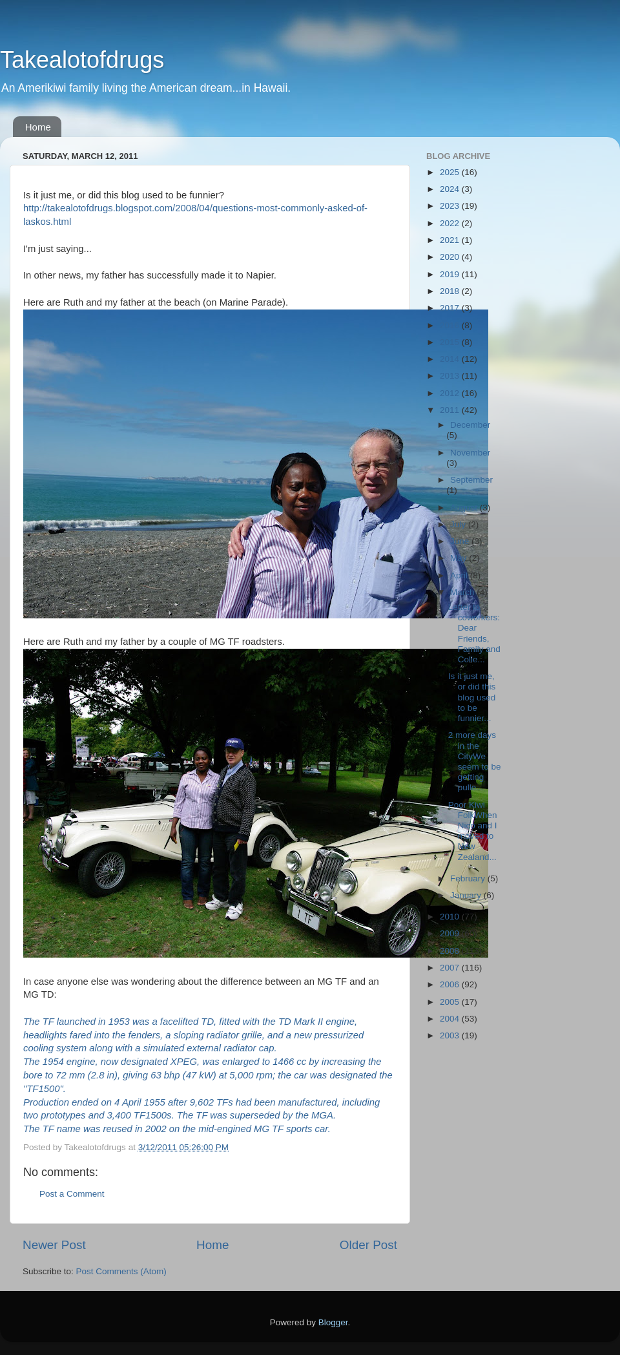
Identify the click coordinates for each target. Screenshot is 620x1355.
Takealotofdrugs (82, 60)
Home (38, 126)
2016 (451, 325)
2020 (451, 257)
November (470, 452)
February (469, 878)
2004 (451, 1019)
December (470, 425)
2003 (451, 1035)
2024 (451, 189)
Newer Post (54, 1245)
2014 (451, 359)
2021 (451, 240)
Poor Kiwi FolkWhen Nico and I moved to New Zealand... (472, 831)
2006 (451, 984)
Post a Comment (72, 1194)
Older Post (368, 1245)
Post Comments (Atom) (121, 1271)
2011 (451, 410)
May (459, 558)
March (463, 592)
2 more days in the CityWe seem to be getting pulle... (474, 761)
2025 (451, 172)
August (465, 507)
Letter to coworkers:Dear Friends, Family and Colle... (474, 633)
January (467, 895)
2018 (451, 291)
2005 (451, 1002)
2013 (451, 376)
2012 (451, 393)
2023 (451, 206)
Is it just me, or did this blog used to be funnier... (472, 697)
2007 (451, 967)
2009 (451, 933)
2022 (451, 223)
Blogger (333, 1322)
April (460, 575)
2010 (451, 916)
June (460, 541)
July (459, 524)
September (471, 480)
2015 (451, 342)
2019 (451, 274)
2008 (451, 951)
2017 (451, 308)
